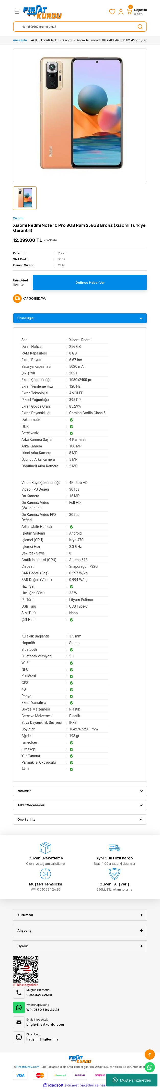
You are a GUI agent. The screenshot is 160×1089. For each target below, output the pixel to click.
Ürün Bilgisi (25, 318)
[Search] (80, 26)
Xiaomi (18, 218)
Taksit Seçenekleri (31, 805)
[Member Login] (120, 11)
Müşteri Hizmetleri (132, 1080)
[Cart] (136, 12)
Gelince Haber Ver (90, 282)
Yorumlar (24, 791)
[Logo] (42, 11)
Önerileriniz (26, 819)
